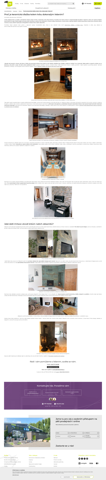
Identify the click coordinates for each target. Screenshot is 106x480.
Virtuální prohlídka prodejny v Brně (12, 462)
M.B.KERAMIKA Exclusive (10, 464)
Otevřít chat (59, 404)
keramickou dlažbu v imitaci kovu (74, 25)
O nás (21, 3)
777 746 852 (47, 404)
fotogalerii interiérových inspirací (56, 356)
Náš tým (56, 457)
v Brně (72, 392)
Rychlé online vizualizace (10, 459)
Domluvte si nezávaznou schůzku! (37, 457)
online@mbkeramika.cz (58, 369)
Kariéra (55, 466)
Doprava (26, 3)
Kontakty (37, 3)
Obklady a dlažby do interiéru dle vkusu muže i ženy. (49, 66)
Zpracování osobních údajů (35, 464)
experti (57, 372)
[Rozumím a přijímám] (83, 477)
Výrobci (55, 464)
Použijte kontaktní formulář (51, 392)
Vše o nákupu (33, 455)
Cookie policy (32, 466)
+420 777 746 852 (55, 364)
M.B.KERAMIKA (7, 11)
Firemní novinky (57, 459)
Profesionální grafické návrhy (11, 457)
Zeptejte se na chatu (53, 367)
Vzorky (32, 3)
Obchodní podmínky (58, 462)
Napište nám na (32, 392)
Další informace (15, 474)
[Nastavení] (67, 477)
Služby (17, 3)
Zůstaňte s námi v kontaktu (87, 455)
